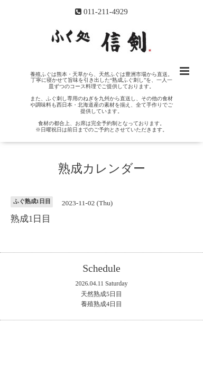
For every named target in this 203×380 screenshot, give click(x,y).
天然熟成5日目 (101, 294)
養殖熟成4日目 (101, 304)
